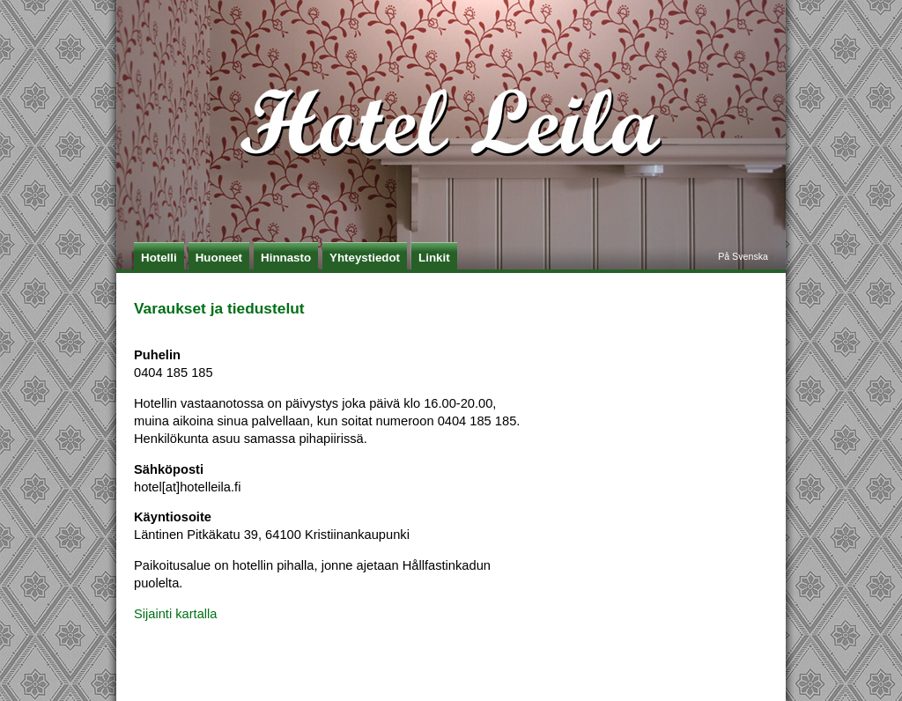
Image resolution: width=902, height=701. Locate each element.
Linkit (434, 257)
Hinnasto (286, 257)
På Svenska (743, 256)
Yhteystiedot (364, 257)
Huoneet (219, 257)
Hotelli (159, 257)
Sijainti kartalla (176, 614)
